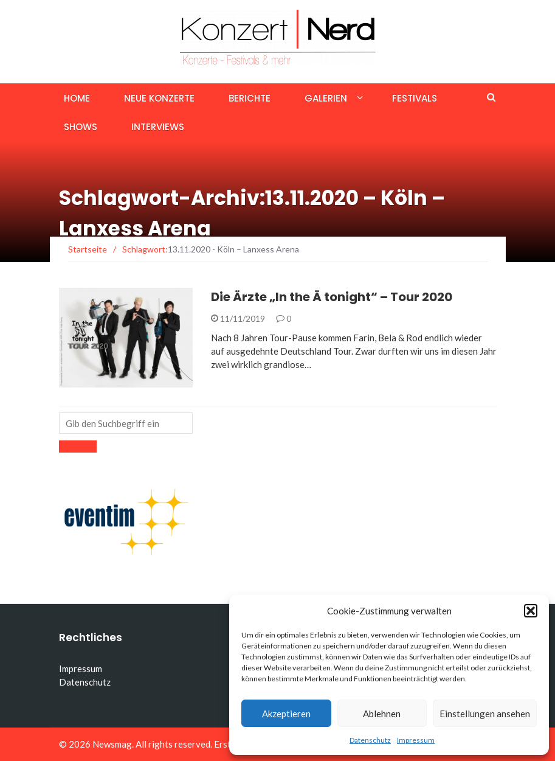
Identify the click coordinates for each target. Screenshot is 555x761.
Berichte (250, 98)
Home (77, 98)
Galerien (326, 98)
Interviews (157, 126)
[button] (531, 611)
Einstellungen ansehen (485, 713)
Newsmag (112, 743)
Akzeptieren (286, 713)
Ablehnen (382, 713)
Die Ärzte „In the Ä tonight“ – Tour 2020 (331, 296)
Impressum (416, 740)
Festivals (414, 98)
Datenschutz (370, 740)
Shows (80, 126)
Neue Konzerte (159, 98)
